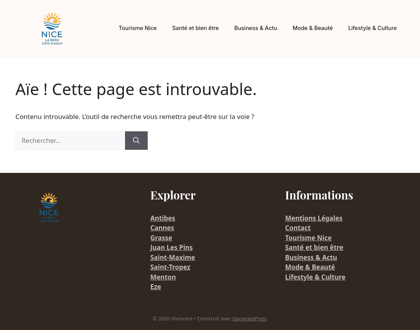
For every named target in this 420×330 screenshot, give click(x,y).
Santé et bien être (195, 28)
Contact (297, 227)
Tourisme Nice (138, 28)
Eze (155, 286)
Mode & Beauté (313, 28)
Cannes (162, 227)
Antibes (162, 218)
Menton (163, 277)
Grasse (161, 237)
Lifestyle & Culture (372, 28)
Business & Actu (255, 28)
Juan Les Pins (171, 247)
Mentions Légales (313, 218)
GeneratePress (250, 318)
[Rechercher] (136, 140)
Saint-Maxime (172, 257)
